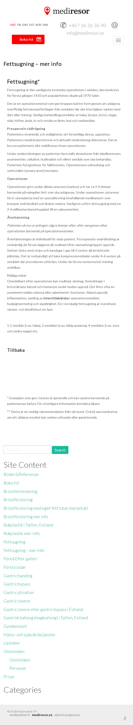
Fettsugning (15, 541)
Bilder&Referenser (21, 474)
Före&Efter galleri (21, 558)
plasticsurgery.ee (67, 715)
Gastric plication (19, 592)
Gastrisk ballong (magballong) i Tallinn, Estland (46, 617)
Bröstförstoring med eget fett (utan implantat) (46, 508)
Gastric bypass (17, 583)
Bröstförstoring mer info (26, 516)
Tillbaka (16, 350)
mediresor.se (42, 715)
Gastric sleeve (17, 600)
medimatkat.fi (19, 715)
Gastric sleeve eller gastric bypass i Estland (43, 609)
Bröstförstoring (18, 499)
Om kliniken (14, 651)
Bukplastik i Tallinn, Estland (28, 524)
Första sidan (15, 567)
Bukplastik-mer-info (22, 533)
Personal (17, 668)
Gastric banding (18, 575)
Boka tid (26, 39)
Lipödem (11, 642)
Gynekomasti (15, 626)
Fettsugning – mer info (24, 550)
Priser (9, 676)
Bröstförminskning (20, 491)
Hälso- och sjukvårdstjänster (30, 634)
